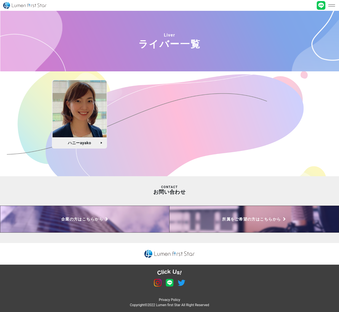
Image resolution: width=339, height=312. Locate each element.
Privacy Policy (169, 300)
